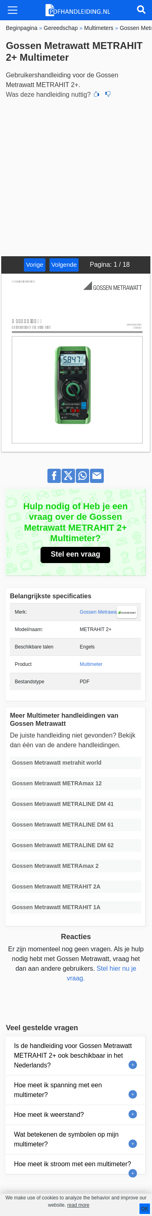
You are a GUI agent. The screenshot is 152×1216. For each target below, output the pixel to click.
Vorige (34, 264)
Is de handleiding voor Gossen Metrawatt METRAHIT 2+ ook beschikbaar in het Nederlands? (73, 1055)
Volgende (64, 264)
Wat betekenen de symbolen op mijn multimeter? (66, 1139)
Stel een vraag (75, 554)
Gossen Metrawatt (99, 612)
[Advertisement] (76, 176)
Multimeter (91, 664)
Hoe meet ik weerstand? (49, 1114)
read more (78, 1205)
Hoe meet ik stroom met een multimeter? (72, 1164)
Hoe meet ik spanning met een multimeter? (58, 1090)
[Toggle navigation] (12, 10)
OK (144, 1209)
